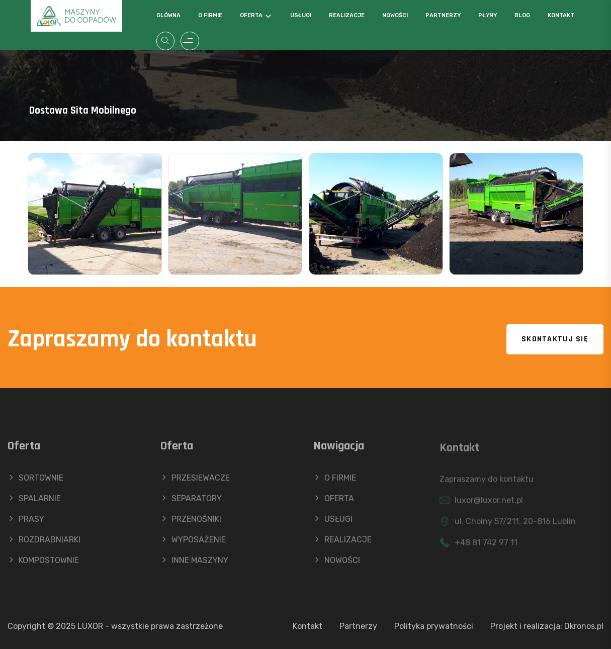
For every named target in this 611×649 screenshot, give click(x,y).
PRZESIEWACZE (195, 481)
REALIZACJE (342, 543)
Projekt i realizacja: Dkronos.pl (546, 626)
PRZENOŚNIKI (190, 522)
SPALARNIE (34, 502)
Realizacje (347, 15)
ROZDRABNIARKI (44, 543)
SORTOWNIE (35, 481)
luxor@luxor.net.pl (489, 504)
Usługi (300, 15)
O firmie (210, 15)
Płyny (487, 15)
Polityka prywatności (433, 626)
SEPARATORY (191, 502)
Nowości (395, 15)
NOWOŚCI (336, 564)
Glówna (168, 15)
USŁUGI (333, 522)
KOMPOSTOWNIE (43, 564)
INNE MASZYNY (194, 564)
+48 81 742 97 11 (486, 546)
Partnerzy (443, 15)
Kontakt (561, 15)
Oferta (251, 15)
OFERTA (333, 502)
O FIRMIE (334, 481)
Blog (522, 15)
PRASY (26, 522)
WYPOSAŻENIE (193, 543)
